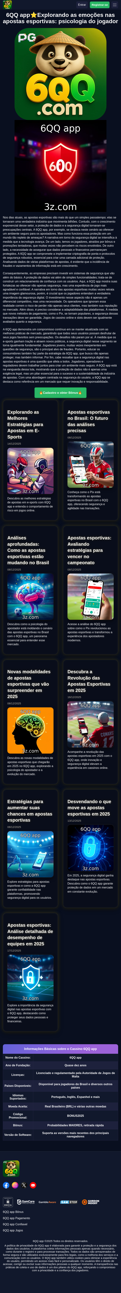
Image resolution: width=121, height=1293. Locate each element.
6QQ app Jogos (13, 1230)
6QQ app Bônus (13, 1211)
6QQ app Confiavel (15, 1224)
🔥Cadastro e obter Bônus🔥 (60, 392)
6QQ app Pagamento (16, 1218)
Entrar (82, 4)
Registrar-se (99, 4)
